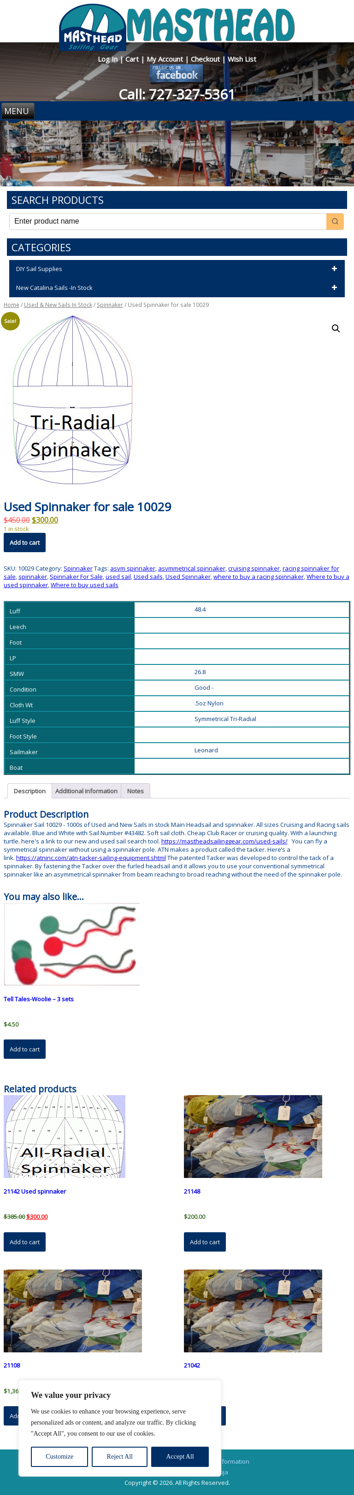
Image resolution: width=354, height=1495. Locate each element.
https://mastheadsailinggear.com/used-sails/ (224, 841)
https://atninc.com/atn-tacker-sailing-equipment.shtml (91, 858)
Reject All (120, 1456)
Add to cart (25, 542)
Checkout (206, 58)
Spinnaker (110, 305)
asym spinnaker (132, 568)
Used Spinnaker (188, 576)
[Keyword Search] (168, 222)
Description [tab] (30, 791)
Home (11, 305)
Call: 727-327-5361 (177, 94)
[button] (336, 328)
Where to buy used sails (84, 585)
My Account (166, 58)
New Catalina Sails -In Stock (178, 288)
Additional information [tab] (86, 791)
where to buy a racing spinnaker (258, 576)
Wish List (242, 58)
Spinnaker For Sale (76, 576)
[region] (119, 1428)
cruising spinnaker (254, 568)
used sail (118, 576)
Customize (59, 1456)
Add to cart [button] (25, 1049)
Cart (133, 58)
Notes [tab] (135, 791)
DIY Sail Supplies (178, 269)
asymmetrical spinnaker (191, 568)
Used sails (148, 576)
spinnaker (32, 576)
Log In (108, 58)
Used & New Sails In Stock (58, 305)
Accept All (180, 1456)
